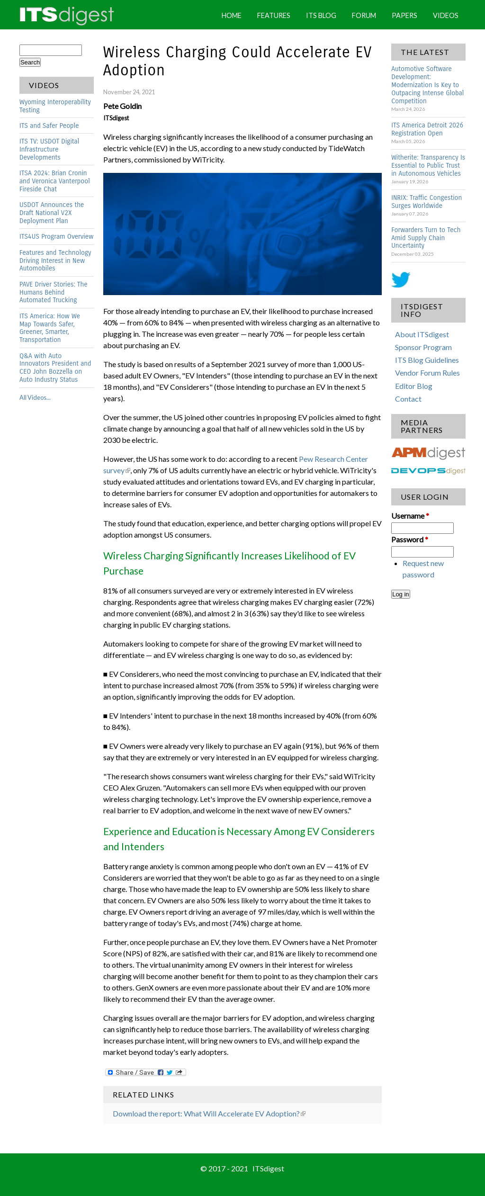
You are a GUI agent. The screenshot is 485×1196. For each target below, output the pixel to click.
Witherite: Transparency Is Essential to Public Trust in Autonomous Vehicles (428, 165)
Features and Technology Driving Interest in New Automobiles (55, 261)
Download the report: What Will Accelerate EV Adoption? (209, 1113)
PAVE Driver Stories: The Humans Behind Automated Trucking (53, 292)
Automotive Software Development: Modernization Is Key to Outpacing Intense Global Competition (427, 85)
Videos (445, 15)
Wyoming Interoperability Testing (55, 106)
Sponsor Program (423, 346)
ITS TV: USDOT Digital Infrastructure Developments (49, 149)
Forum (364, 15)
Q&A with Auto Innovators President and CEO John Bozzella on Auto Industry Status (55, 368)
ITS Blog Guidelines (427, 359)
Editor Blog (413, 385)
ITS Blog (321, 15)
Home (232, 15)
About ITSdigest (422, 334)
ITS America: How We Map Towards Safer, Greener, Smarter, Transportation (49, 328)
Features (273, 15)
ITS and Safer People (49, 126)
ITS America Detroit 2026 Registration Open (427, 129)
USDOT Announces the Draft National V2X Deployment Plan (51, 213)
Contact (408, 398)
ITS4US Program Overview (56, 237)
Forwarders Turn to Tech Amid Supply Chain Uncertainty (425, 238)
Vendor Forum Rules (427, 372)
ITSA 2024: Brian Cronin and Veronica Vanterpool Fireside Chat (54, 181)
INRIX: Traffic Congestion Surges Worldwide (426, 202)
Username (410, 515)
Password (409, 539)
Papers (404, 15)
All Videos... (35, 397)
